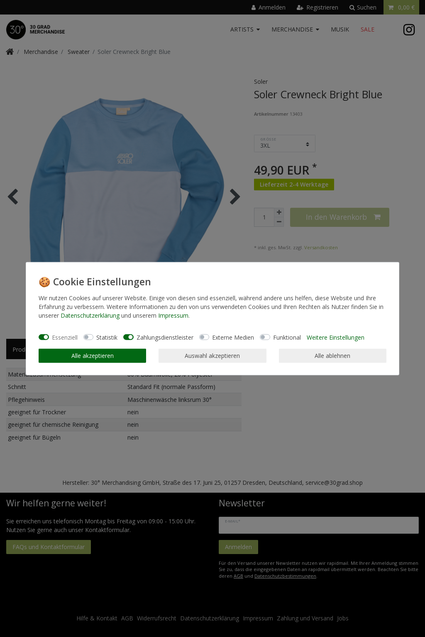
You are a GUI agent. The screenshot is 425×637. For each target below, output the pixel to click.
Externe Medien (233, 337)
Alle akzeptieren (92, 356)
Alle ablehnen (332, 356)
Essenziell (65, 337)
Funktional (287, 337)
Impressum (173, 315)
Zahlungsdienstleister (165, 337)
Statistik (106, 337)
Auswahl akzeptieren (212, 356)
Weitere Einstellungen (335, 337)
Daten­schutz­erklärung (90, 315)
